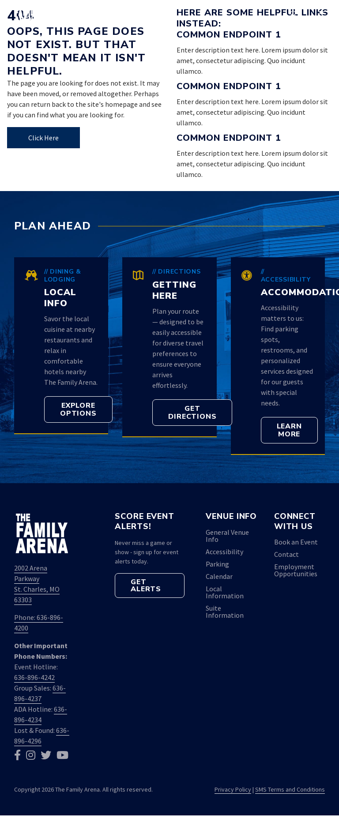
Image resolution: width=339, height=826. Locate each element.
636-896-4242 (34, 677)
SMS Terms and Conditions (290, 789)
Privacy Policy (233, 789)
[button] (293, 14)
